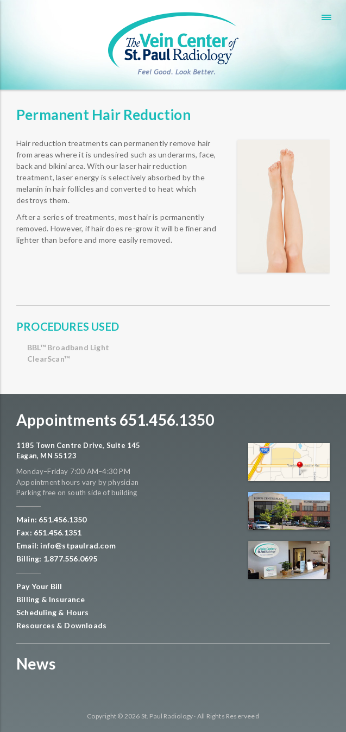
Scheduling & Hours (52, 612)
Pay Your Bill (39, 586)
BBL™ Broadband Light (68, 347)
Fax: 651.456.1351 (48, 532)
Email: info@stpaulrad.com (66, 545)
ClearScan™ (48, 358)
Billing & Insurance (50, 599)
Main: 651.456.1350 (51, 519)
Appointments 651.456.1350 (115, 420)
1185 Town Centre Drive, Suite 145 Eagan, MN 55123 (78, 450)
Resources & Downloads (61, 625)
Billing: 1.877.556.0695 (57, 558)
